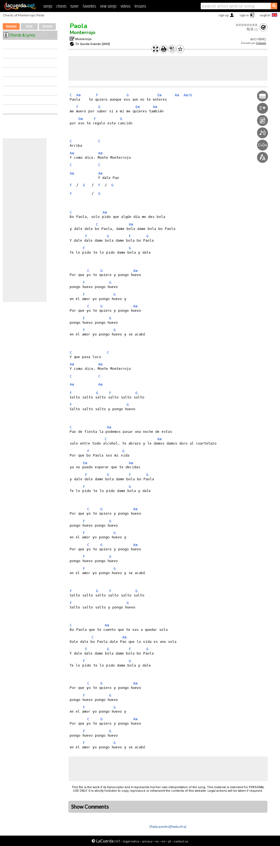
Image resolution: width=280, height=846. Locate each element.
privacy (147, 841)
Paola (78, 26)
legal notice (131, 841)
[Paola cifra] (178, 826)
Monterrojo (82, 32)
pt (169, 841)
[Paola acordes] (160, 826)
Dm (80, 118)
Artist (29, 26)
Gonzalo (261, 42)
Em (159, 95)
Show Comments (90, 807)
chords (61, 6)
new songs (108, 6)
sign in (244, 15)
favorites (89, 6)
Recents (47, 26)
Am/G (187, 95)
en (163, 841)
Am (78, 95)
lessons (140, 6)
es (157, 841)
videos (125, 6)
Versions (11, 26)
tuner (74, 6)
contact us (181, 841)
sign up (223, 15)
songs (47, 6)
